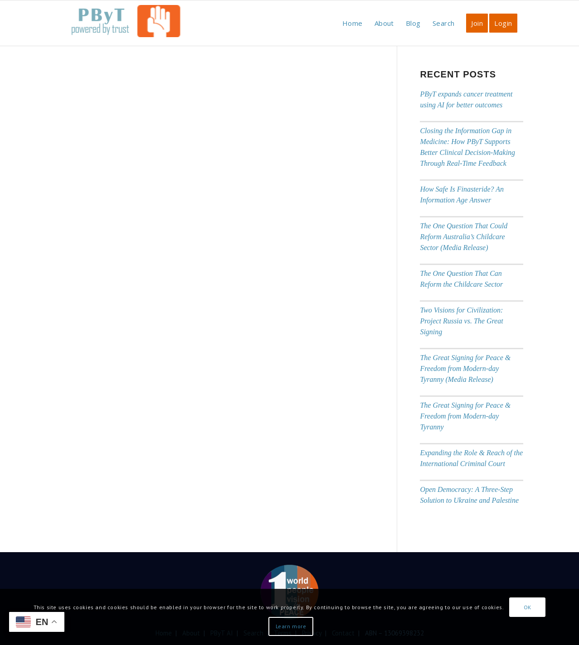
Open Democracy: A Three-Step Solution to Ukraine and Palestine (469, 495)
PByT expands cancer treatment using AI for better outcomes (466, 99)
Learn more (291, 626)
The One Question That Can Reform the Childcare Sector (461, 279)
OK (527, 607)
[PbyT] (124, 27)
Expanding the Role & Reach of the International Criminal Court (471, 458)
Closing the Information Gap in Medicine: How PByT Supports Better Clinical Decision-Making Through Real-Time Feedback (467, 147)
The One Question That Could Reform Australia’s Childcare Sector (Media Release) (463, 236)
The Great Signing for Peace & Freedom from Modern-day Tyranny (465, 416)
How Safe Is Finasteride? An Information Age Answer (462, 194)
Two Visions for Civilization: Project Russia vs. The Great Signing (461, 321)
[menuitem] (352, 23)
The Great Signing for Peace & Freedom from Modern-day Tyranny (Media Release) (465, 368)
